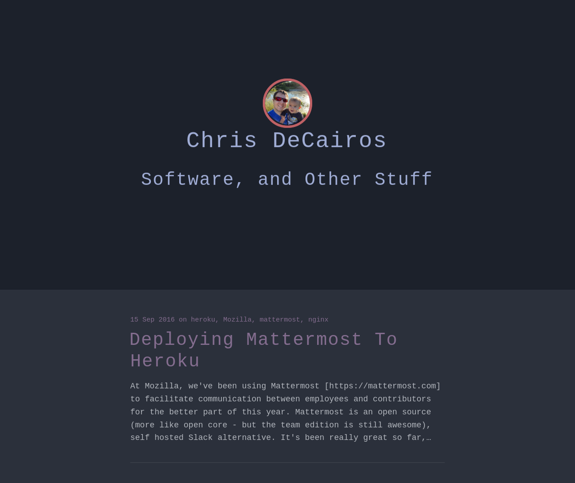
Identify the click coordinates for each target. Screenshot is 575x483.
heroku (203, 320)
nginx (318, 320)
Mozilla (237, 320)
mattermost (280, 320)
